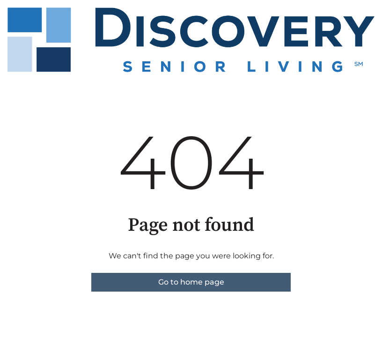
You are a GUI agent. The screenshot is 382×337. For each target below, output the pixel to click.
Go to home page (191, 282)
